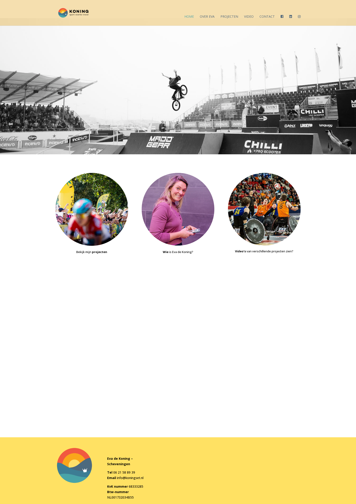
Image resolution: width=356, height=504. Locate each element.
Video (249, 17)
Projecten (229, 17)
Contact (267, 17)
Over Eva (207, 17)
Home (189, 17)
